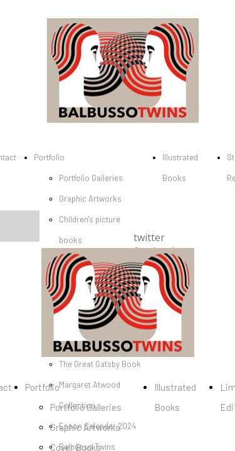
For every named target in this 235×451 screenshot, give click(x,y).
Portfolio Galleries (91, 178)
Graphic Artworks (90, 199)
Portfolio (49, 157)
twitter (149, 237)
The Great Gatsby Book (100, 364)
